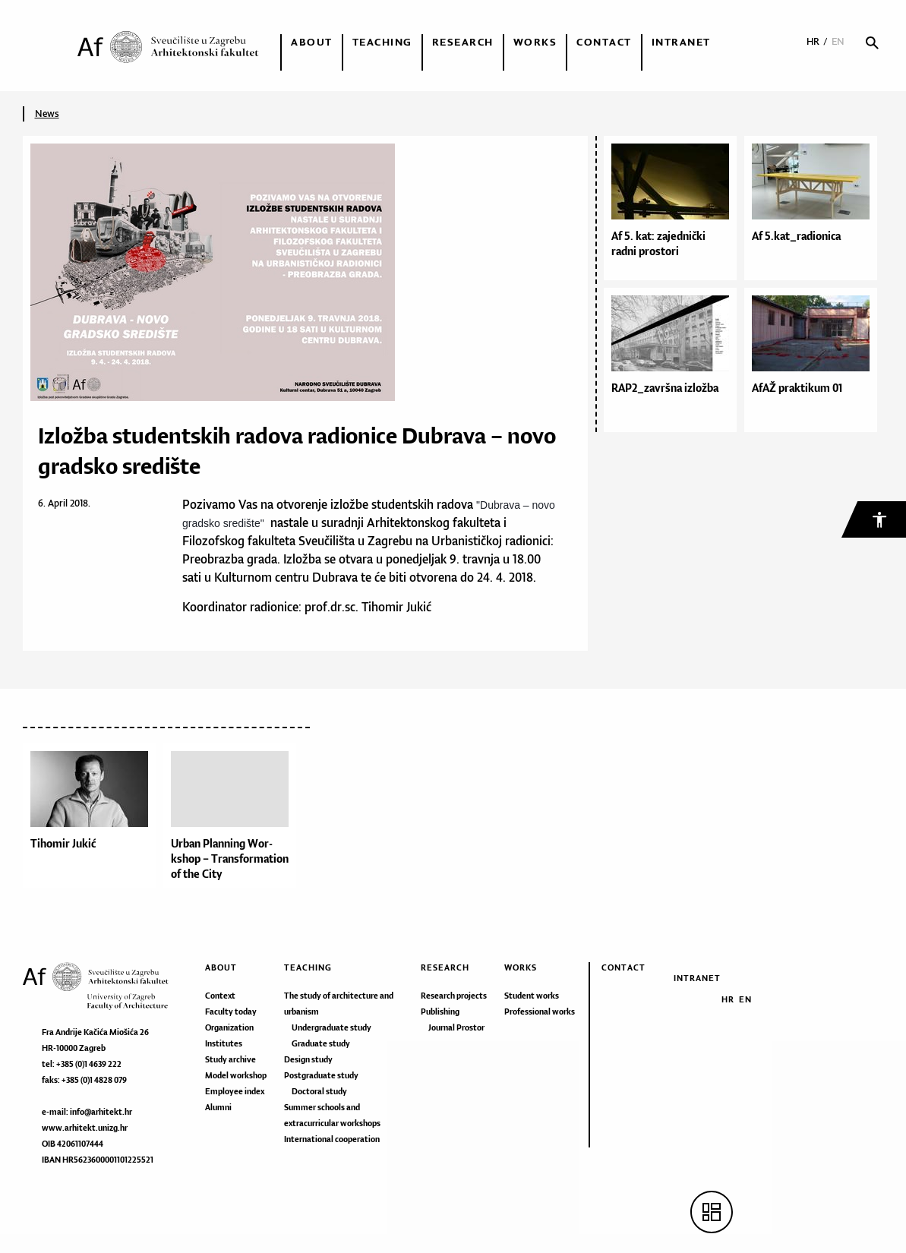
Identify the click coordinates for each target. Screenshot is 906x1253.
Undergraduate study (331, 1027)
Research (463, 42)
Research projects (454, 995)
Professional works (539, 1011)
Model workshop (236, 1075)
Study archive (230, 1059)
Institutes (223, 1043)
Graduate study (321, 1043)
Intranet (681, 42)
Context (220, 995)
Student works (531, 995)
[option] (93, 819)
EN (838, 41)
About (312, 42)
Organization (229, 1027)
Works (535, 42)
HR (813, 41)
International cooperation (332, 1139)
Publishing (440, 1011)
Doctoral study (319, 1091)
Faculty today (231, 1011)
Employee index (234, 1091)
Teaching (382, 42)
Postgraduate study (321, 1075)
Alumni (218, 1107)
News (47, 113)
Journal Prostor (456, 1027)
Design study (308, 1059)
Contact (604, 42)
